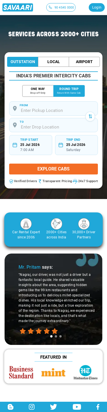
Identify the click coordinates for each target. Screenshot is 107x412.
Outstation (23, 61)
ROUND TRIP (69, 91)
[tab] (51, 336)
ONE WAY (38, 91)
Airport (84, 61)
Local (53, 61)
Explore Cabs (53, 169)
